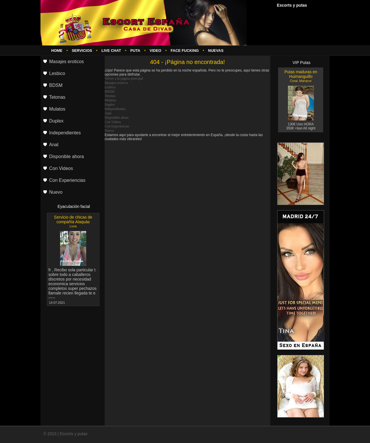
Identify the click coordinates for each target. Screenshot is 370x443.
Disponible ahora (116, 118)
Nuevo (109, 131)
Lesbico (110, 87)
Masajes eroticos (116, 83)
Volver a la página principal (124, 78)
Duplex (110, 104)
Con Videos (113, 122)
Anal (108, 113)
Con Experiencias (117, 126)
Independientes (115, 109)
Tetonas (110, 96)
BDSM (109, 91)
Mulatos (110, 100)
